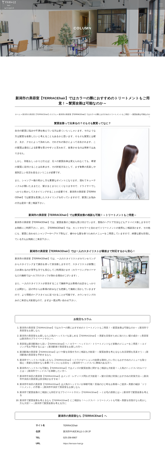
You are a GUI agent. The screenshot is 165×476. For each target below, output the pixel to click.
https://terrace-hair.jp (73, 443)
